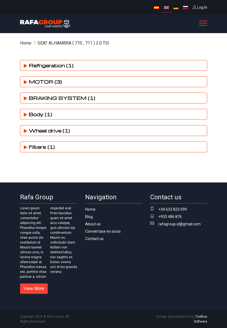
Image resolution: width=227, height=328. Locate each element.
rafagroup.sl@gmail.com (179, 224)
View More (34, 288)
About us (93, 224)
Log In (200, 7)
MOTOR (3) (43, 81)
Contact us (94, 238)
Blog (89, 217)
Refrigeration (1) (48, 65)
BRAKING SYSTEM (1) (59, 98)
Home (25, 43)
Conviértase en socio (103, 231)
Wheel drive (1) (47, 130)
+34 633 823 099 (172, 209)
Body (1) (38, 114)
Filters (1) (39, 147)
